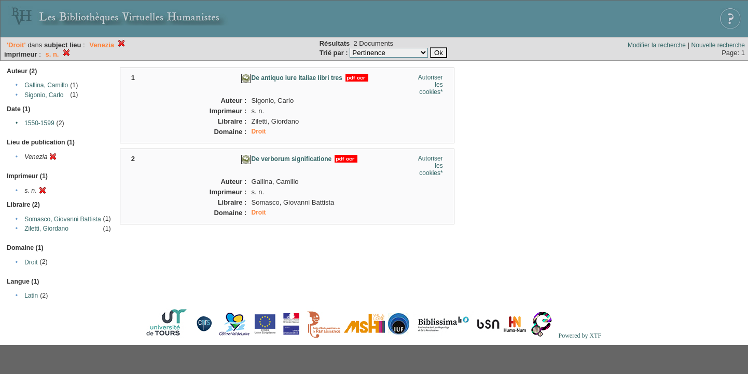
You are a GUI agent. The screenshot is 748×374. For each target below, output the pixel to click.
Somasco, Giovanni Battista (62, 219)
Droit (30, 262)
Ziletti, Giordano (46, 228)
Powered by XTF (579, 335)
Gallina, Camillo (46, 85)
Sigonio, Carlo (43, 95)
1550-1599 (39, 123)
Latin (31, 295)
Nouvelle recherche (718, 45)
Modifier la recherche (657, 45)
